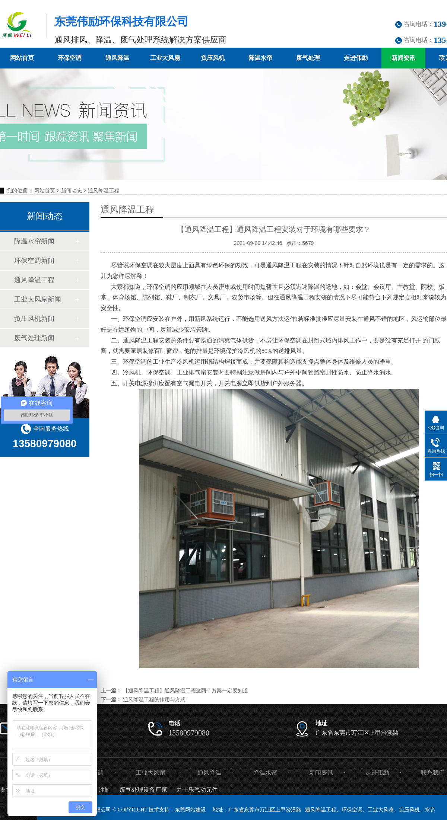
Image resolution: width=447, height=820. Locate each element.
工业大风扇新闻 (37, 299)
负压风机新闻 (34, 318)
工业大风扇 (165, 58)
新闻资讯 (403, 58)
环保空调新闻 (34, 260)
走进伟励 (356, 58)
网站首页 (22, 58)
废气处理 (308, 58)
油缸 (105, 790)
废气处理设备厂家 (143, 790)
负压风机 (213, 58)
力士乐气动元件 (197, 790)
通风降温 (117, 58)
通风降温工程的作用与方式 (154, 699)
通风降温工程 (103, 191)
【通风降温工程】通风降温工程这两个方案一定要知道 (185, 690)
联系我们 (433, 772)
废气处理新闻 (34, 338)
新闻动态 (71, 191)
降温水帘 (260, 58)
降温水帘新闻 (34, 241)
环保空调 (70, 58)
